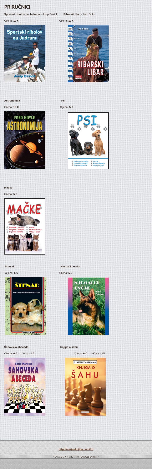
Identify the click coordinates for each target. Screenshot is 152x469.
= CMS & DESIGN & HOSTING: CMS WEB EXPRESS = (76, 456)
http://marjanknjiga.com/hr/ (76, 449)
